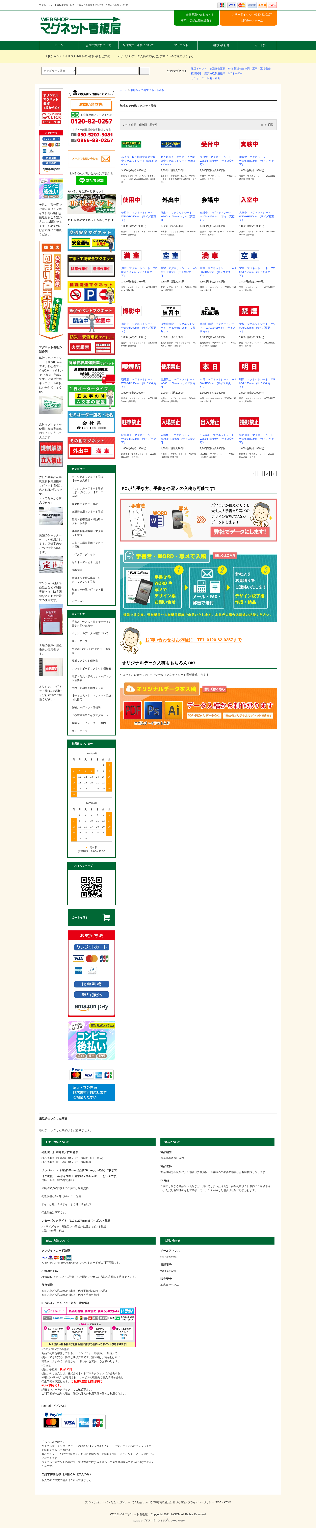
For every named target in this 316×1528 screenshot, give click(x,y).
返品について (144, 1502)
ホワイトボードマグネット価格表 (91, 668)
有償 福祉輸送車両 (239, 68)
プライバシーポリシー (201, 1502)
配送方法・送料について (138, 45)
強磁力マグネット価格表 (86, 707)
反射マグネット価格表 (85, 660)
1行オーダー (235, 73)
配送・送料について (122, 1502)
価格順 (143, 124)
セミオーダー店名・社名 (205, 78)
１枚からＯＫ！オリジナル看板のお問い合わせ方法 (75, 56)
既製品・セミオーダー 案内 (89, 723)
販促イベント (199, 68)
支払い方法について (97, 1502)
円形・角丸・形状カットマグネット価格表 (91, 678)
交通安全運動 (217, 68)
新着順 (153, 124)
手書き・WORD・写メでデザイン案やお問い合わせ (91, 623)
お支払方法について (98, 45)
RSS (218, 1502)
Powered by (157, 1521)
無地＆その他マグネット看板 (147, 90)
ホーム (59, 45)
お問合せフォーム (251, 20)
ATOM (227, 1502)
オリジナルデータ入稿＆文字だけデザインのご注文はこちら (153, 56)
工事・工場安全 (261, 68)
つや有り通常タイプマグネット (90, 715)
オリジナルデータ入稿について (90, 633)
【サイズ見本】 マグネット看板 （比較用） (91, 697)
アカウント (177, 45)
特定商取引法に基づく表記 (170, 1502)
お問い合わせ (217, 45)
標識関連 (196, 73)
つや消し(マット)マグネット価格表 (91, 651)
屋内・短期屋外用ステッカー (89, 688)
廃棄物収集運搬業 (214, 73)
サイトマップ (79, 641)
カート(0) (257, 45)
